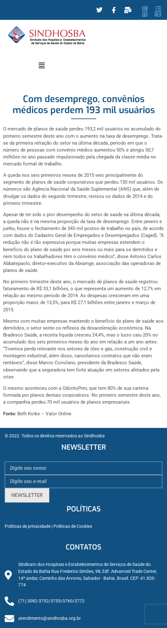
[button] (41, 66)
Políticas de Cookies (72, 526)
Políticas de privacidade (28, 526)
